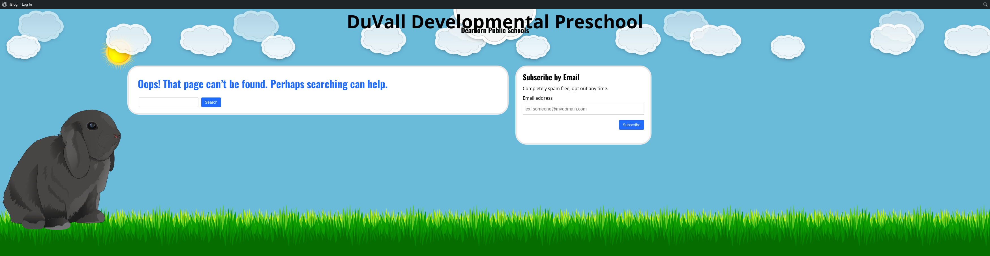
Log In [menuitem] (27, 4)
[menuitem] (10, 4)
